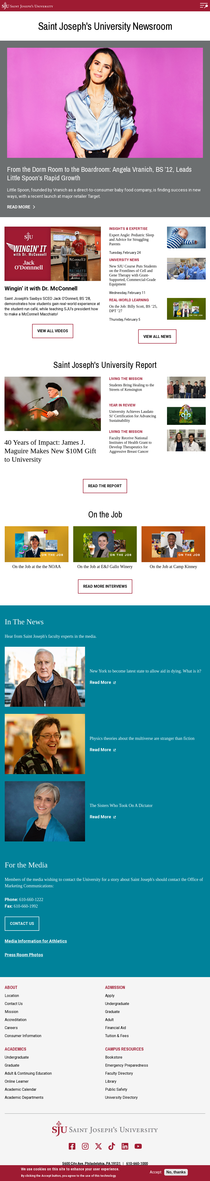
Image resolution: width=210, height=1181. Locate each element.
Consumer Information (23, 1036)
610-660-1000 (137, 1163)
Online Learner (17, 1081)
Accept (155, 1172)
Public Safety (116, 1089)
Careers (11, 1028)
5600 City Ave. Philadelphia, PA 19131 (91, 1163)
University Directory (121, 1097)
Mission (11, 1011)
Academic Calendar (20, 1089)
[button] (204, 5)
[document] (70, 1172)
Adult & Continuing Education (28, 1073)
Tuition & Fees (117, 1036)
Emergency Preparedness (126, 1065)
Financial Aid (115, 1028)
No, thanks (176, 1172)
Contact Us (22, 923)
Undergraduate (117, 1003)
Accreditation (15, 1019)
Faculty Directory (119, 1073)
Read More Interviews (105, 586)
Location (12, 995)
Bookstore (113, 1057)
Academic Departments (24, 1097)
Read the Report (105, 486)
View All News (157, 336)
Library (110, 1081)
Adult (109, 1019)
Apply (110, 995)
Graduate (112, 1011)
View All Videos (52, 331)
